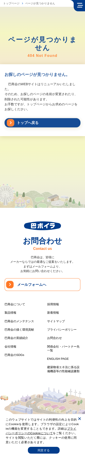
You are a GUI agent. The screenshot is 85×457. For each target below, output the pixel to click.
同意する (44, 450)
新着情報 (53, 312)
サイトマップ (56, 321)
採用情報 (53, 304)
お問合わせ (54, 338)
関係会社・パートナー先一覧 (63, 348)
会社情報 (10, 346)
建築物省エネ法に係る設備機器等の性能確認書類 (63, 369)
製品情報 (10, 312)
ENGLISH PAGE (58, 358)
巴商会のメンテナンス (19, 321)
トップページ (11, 3)
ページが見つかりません (40, 3)
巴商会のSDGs (14, 355)
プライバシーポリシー (62, 329)
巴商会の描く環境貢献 (19, 329)
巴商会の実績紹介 (16, 338)
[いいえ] (79, 418)
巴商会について (15, 304)
